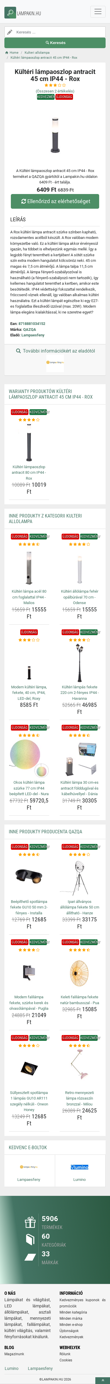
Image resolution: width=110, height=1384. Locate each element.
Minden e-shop (71, 1325)
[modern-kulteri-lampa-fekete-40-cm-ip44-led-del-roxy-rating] (29, 640)
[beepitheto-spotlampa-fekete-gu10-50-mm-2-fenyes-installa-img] (29, 877)
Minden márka (71, 1318)
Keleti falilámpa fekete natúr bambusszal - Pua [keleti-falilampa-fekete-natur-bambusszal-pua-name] (79, 1000)
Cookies (66, 1360)
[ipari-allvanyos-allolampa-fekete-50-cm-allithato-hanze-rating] (80, 855)
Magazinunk (14, 1354)
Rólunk (65, 1354)
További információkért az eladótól (55, 360)
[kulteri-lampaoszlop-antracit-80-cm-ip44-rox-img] (29, 443)
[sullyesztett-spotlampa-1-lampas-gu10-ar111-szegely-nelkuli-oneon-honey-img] (29, 1068)
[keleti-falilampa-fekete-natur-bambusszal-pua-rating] (80, 950)
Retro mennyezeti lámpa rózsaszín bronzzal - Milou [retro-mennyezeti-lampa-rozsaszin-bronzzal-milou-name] (79, 1098)
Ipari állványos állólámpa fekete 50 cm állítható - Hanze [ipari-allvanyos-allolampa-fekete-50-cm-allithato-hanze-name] (79, 907)
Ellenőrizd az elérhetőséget (55, 201)
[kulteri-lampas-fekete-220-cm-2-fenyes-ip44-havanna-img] (80, 663)
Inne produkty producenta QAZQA (45, 832)
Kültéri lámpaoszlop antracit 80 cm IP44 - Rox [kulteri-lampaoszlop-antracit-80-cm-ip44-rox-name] (29, 473)
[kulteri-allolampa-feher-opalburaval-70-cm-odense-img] (80, 567)
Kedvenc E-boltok (28, 1147)
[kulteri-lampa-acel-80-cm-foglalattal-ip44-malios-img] (29, 567)
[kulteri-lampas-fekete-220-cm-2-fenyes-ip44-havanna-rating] (80, 640)
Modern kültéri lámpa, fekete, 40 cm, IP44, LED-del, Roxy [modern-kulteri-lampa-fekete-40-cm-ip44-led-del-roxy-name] (29, 693)
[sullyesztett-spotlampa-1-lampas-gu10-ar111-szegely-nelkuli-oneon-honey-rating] (29, 1046)
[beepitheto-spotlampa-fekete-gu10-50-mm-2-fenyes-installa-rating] (29, 855)
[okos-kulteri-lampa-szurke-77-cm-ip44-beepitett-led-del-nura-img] (29, 758)
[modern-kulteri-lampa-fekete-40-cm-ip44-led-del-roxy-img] (29, 663)
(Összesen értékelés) (55, 91)
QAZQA (29, 329)
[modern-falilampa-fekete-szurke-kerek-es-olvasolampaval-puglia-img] (29, 973)
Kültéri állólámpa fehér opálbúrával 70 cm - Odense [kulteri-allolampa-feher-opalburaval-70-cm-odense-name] (79, 597)
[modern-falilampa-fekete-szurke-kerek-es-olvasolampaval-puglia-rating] (29, 950)
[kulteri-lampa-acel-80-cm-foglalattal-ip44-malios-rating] (29, 544)
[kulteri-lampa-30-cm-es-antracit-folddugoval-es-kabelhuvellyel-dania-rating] (80, 736)
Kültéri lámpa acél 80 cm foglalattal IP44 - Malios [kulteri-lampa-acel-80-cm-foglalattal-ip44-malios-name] (29, 597)
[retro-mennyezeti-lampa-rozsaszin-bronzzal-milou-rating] (80, 1046)
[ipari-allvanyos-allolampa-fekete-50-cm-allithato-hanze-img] (80, 877)
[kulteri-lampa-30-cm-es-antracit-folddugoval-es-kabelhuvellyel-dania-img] (80, 758)
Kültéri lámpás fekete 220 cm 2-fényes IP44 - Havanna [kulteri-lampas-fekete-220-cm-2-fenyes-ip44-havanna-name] (79, 693)
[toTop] (102, 1380)
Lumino (11, 1368)
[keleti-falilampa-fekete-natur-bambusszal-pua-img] (80, 973)
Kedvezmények (71, 1337)
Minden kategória (73, 1312)
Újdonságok (69, 1331)
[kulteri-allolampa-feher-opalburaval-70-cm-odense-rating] (80, 544)
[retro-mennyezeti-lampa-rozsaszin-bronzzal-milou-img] (80, 1068)
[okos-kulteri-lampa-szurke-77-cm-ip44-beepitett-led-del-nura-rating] (29, 736)
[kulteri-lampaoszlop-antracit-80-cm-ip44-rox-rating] (29, 420)
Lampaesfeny (33, 335)
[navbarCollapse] (98, 12)
